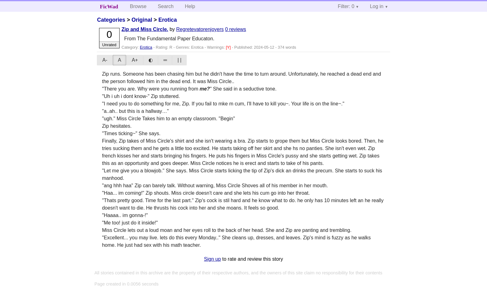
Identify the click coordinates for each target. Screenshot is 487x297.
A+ (135, 60)
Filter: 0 (346, 6)
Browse (138, 6)
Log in (377, 6)
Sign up (212, 259)
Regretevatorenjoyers (200, 29)
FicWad (109, 6)
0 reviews (235, 29)
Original (141, 20)
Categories (111, 20)
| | (179, 60)
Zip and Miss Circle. (144, 29)
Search (166, 6)
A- (104, 60)
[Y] (229, 47)
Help (190, 6)
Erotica (167, 20)
